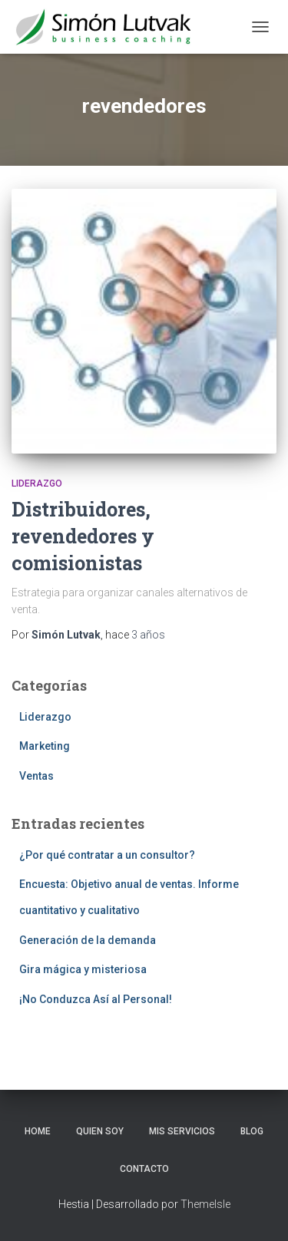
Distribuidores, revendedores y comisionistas (83, 536)
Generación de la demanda (87, 940)
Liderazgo (37, 483)
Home (38, 1131)
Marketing (44, 746)
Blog (251, 1131)
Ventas (36, 776)
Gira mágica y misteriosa (83, 969)
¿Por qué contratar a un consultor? (107, 855)
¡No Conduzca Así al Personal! (95, 999)
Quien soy (100, 1131)
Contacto (144, 1168)
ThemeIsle (205, 1204)
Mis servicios (182, 1131)
